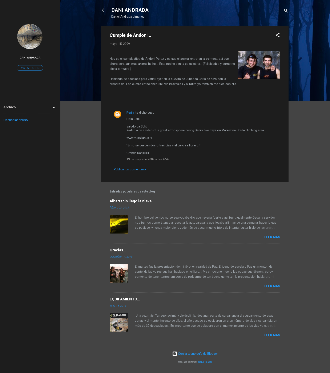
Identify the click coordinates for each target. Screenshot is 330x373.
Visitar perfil (30, 67)
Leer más (272, 237)
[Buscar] (286, 11)
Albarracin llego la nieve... (132, 201)
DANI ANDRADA (130, 10)
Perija (130, 112)
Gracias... (118, 250)
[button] (277, 36)
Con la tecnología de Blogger (195, 354)
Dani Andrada (30, 57)
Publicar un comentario (130, 169)
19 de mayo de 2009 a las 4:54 (147, 159)
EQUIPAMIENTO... (125, 299)
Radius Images (204, 362)
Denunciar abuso (15, 120)
